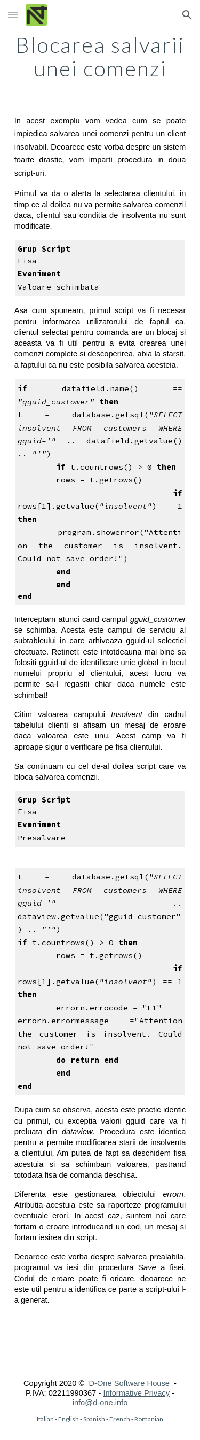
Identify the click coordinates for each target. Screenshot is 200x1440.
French (120, 1419)
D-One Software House (129, 1383)
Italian (46, 1419)
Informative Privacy (136, 1393)
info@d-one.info (100, 1402)
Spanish (94, 1419)
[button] (13, 14)
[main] (100, 56)
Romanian (148, 1419)
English (69, 1419)
